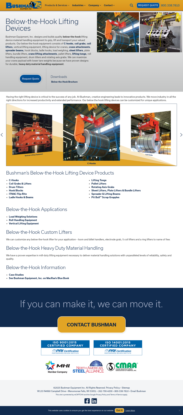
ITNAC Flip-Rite (18, 193)
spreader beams (14, 50)
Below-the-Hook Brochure (64, 82)
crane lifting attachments (42, 53)
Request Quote (30, 78)
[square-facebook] (87, 400)
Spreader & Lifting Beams (105, 193)
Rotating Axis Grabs (102, 187)
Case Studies (16, 274)
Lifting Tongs (98, 180)
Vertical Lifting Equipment (24, 223)
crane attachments (79, 47)
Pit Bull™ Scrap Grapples (105, 197)
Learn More (130, 410)
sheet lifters (76, 50)
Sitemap (126, 388)
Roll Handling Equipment (23, 220)
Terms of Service (116, 394)
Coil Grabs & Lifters (20, 183)
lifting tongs (79, 53)
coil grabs (80, 43)
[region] (91, 135)
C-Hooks (14, 180)
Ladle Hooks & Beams (21, 197)
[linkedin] (94, 400)
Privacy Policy (113, 388)
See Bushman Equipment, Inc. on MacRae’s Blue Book (39, 278)
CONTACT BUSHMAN (91, 324)
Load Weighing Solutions (23, 216)
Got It (119, 410)
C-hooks (68, 43)
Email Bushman (138, 391)
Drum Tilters (16, 187)
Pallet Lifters (98, 183)
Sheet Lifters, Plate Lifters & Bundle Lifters (116, 190)
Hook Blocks (16, 190)
